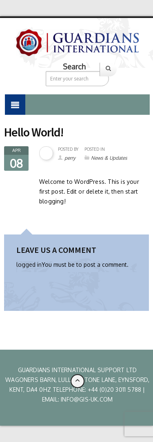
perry (69, 158)
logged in (29, 264)
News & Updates (109, 158)
